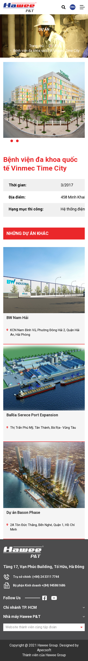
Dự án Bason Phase (23, 512)
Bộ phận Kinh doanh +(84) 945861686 (39, 585)
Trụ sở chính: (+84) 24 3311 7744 (36, 576)
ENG (72, 7)
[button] (6, 141)
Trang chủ (36, 46)
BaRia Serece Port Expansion (32, 415)
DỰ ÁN (54, 46)
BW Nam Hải (17, 317)
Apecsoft (44, 650)
